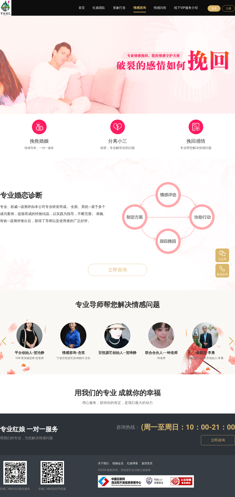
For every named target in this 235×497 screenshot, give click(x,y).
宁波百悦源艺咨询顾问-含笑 (73, 358)
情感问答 (160, 8)
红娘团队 (99, 8)
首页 (82, 8)
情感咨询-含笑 (73, 353)
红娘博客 (132, 463)
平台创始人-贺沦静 (29, 353)
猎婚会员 (117, 463)
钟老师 (161, 358)
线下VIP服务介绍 (186, 8)
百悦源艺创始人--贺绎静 (117, 353)
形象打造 (119, 8)
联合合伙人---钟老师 (161, 353)
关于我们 (103, 463)
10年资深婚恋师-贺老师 (29, 358)
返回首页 (147, 463)
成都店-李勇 (205, 353)
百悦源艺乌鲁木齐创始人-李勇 (205, 358)
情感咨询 (139, 8)
